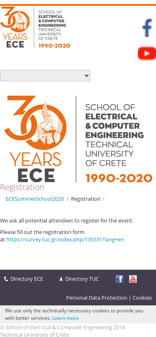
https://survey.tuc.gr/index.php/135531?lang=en (65, 239)
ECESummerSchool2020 (35, 198)
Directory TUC (82, 278)
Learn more (65, 317)
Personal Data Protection (96, 297)
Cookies (142, 297)
